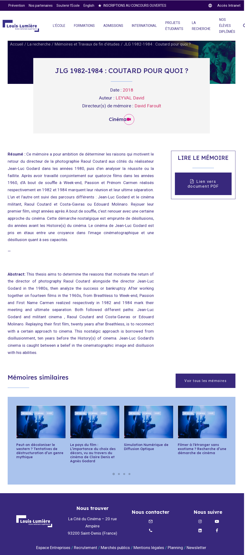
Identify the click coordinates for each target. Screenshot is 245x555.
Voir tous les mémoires (205, 380)
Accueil (16, 44)
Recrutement (85, 547)
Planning (175, 547)
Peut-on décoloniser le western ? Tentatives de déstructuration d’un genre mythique (39, 451)
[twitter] (224, 5)
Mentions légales (149, 547)
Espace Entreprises (53, 547)
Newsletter (197, 547)
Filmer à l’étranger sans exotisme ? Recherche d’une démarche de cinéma (202, 449)
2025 (49, 413)
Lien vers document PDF (203, 183)
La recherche (38, 44)
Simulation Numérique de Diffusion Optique (146, 447)
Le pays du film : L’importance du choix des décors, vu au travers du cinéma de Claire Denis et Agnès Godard (93, 453)
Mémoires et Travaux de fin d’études (87, 44)
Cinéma (39, 413)
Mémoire (27, 413)
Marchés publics (115, 547)
